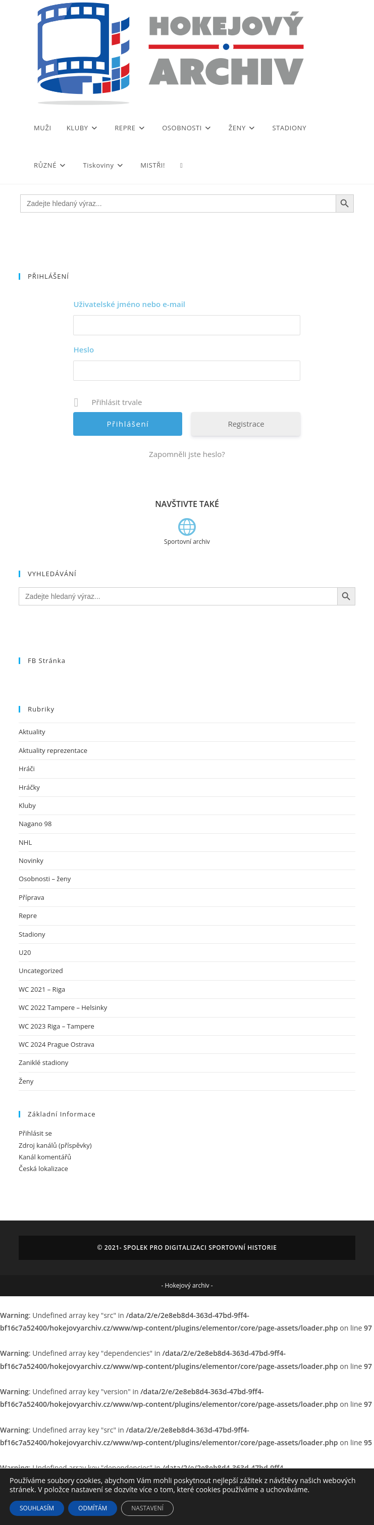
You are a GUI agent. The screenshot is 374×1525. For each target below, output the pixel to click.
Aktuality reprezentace (53, 750)
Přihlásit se (35, 1133)
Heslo (83, 349)
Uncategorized (41, 970)
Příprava (31, 897)
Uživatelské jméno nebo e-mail (129, 304)
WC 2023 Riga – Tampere (56, 1026)
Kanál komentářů (45, 1156)
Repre (28, 915)
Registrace (246, 424)
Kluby (27, 805)
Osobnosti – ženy (45, 878)
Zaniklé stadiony (43, 1062)
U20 (25, 952)
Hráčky (29, 787)
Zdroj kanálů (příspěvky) (55, 1145)
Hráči (27, 768)
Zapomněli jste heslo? (187, 454)
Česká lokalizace (43, 1168)
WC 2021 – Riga (42, 989)
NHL (25, 842)
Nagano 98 (35, 823)
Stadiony (32, 934)
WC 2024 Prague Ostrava (56, 1044)
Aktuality (32, 731)
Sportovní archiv (187, 541)
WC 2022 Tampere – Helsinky (63, 1007)
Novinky (31, 860)
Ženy (26, 1081)
